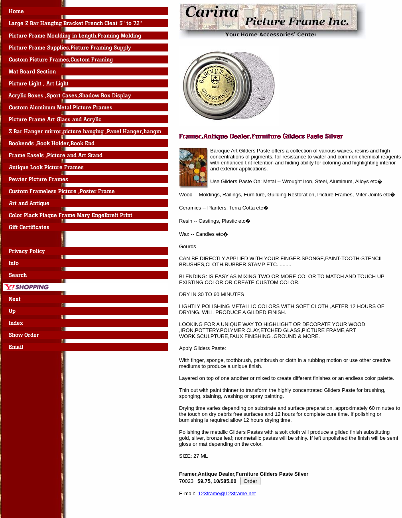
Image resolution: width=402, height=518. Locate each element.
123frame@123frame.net (227, 493)
